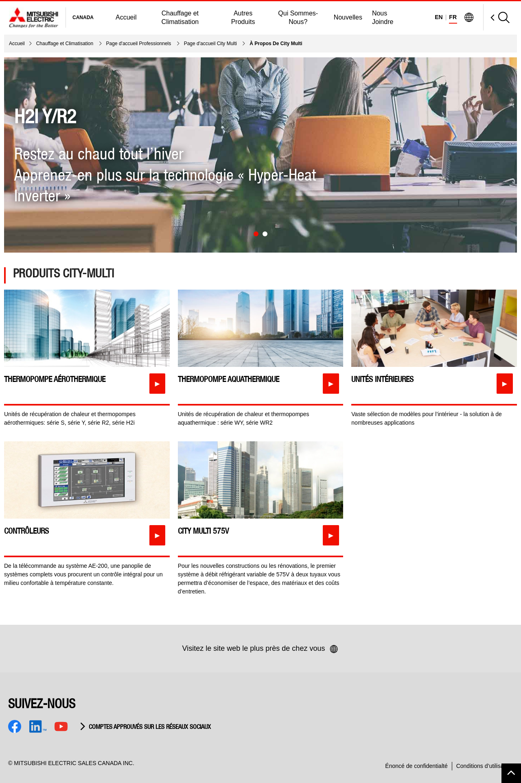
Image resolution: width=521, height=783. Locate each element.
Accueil (126, 17)
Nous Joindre (382, 17)
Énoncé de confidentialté (416, 766)
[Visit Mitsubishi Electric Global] (469, 17)
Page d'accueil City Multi (211, 43)
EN (438, 17)
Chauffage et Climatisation (180, 17)
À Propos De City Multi (276, 43)
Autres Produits (243, 17)
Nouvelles (348, 17)
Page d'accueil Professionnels (139, 43)
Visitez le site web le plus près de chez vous (260, 649)
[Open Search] (496, 17)
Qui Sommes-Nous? (298, 17)
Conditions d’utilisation (484, 766)
